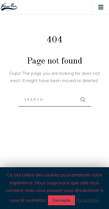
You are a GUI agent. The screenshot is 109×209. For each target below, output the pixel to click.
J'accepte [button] (61, 200)
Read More (87, 200)
